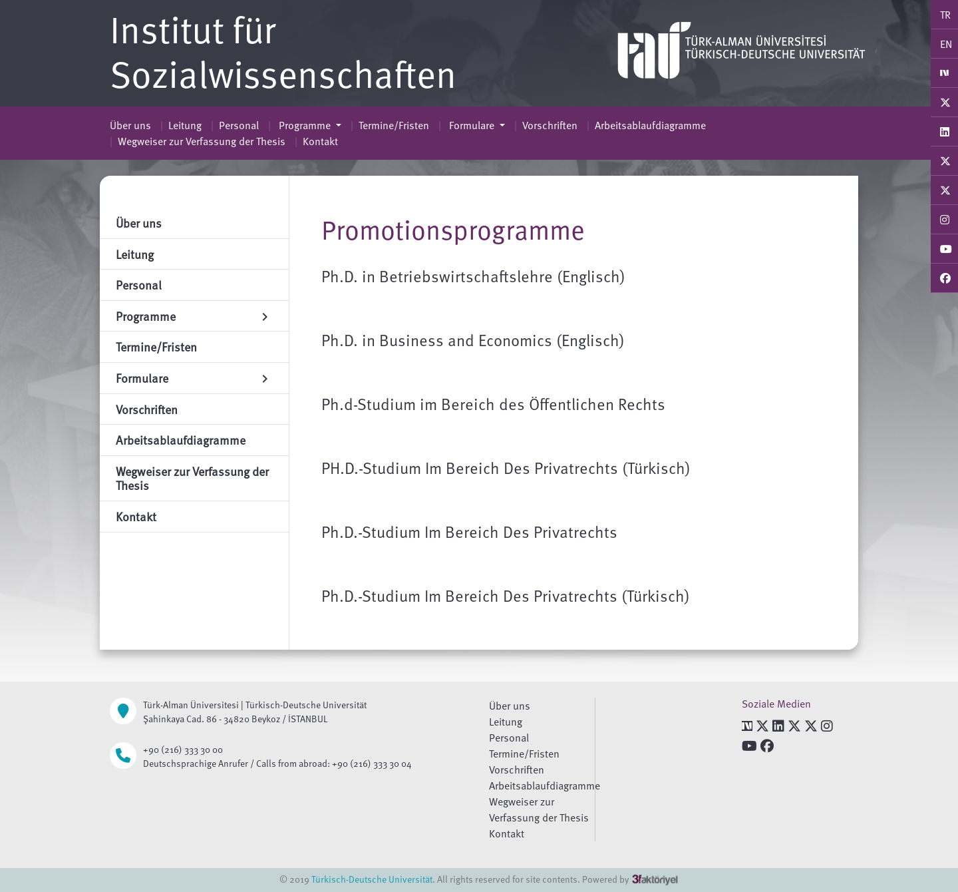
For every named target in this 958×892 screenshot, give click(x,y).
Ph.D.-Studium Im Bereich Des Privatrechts (469, 531)
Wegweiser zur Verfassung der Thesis (201, 141)
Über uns (130, 125)
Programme (304, 125)
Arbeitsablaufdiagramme (650, 125)
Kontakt (320, 141)
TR (945, 15)
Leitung (185, 125)
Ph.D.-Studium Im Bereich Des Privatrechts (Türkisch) (505, 595)
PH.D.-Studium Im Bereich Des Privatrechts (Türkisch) (506, 467)
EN (946, 44)
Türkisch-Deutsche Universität (371, 879)
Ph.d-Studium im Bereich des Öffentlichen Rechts (493, 403)
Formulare (471, 125)
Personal (239, 125)
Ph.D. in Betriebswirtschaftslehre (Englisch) (473, 276)
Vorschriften (549, 125)
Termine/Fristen (394, 125)
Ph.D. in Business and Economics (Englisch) (473, 339)
